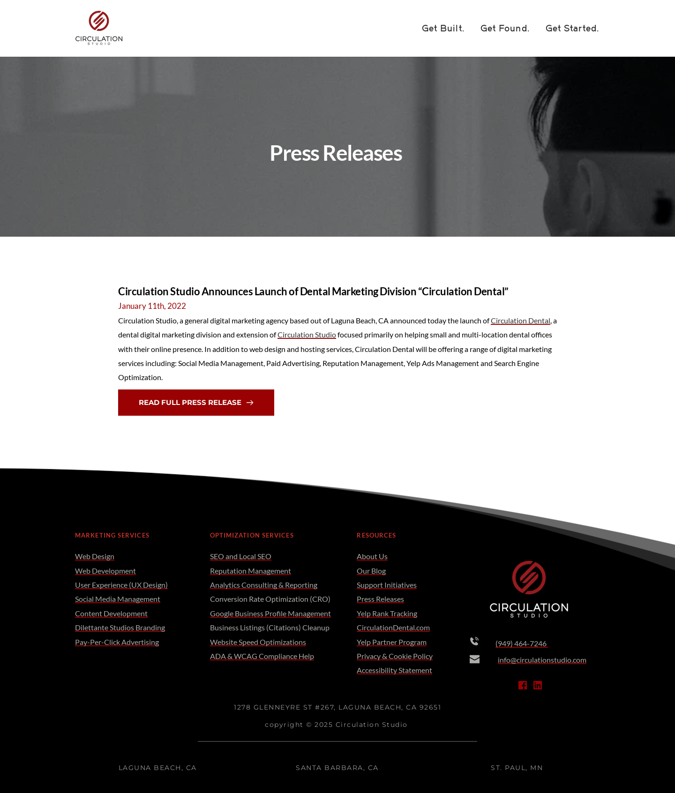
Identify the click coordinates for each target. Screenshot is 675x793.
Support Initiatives (387, 584)
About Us (372, 556)
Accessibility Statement (394, 670)
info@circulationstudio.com (542, 659)
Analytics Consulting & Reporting (263, 584)
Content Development (111, 613)
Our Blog (371, 570)
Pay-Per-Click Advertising (117, 641)
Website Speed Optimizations (258, 641)
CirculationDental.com (393, 627)
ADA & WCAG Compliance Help (262, 655)
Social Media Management (117, 598)
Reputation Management (250, 570)
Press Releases (380, 598)
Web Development (105, 570)
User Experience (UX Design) (121, 584)
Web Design (94, 556)
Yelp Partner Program (392, 641)
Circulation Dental (520, 320)
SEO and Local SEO (240, 556)
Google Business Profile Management (270, 613)
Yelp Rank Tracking (387, 613)
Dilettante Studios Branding (120, 627)
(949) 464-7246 (521, 643)
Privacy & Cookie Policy (395, 655)
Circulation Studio (307, 334)
